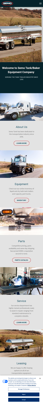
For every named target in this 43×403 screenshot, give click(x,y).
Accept (24, 400)
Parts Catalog (21, 260)
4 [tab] (28, 24)
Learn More (21, 143)
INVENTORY (21, 200)
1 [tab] (20, 24)
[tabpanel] (21, 34)
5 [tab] (31, 24)
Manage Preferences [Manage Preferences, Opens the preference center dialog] (23, 389)
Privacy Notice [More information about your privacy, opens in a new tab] (31, 386)
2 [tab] (23, 24)
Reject (24, 395)
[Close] (40, 379)
